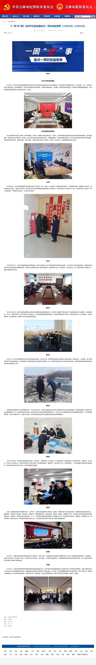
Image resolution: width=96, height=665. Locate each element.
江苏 (55, 651)
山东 (81, 651)
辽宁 (32, 651)
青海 (68, 654)
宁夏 (63, 654)
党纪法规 (26, 16)
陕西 (52, 654)
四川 (31, 654)
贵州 (36, 654)
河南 (86, 651)
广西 (15, 654)
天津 (10, 651)
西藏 (47, 654)
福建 (70, 651)
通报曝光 (67, 16)
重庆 (26, 654)
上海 (49, 651)
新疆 (73, 654)
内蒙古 (27, 651)
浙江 (60, 651)
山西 (21, 651)
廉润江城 (13, 21)
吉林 (38, 651)
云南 (42, 654)
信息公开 (15, 16)
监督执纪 (36, 16)
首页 (9, 21)
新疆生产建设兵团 (82, 654)
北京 (5, 651)
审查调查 (47, 16)
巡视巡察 (57, 16)
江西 (76, 651)
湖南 (5, 654)
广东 (10, 654)
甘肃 (57, 654)
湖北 (91, 651)
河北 (15, 651)
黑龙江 (44, 651)
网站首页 (5, 16)
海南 (21, 654)
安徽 (65, 651)
